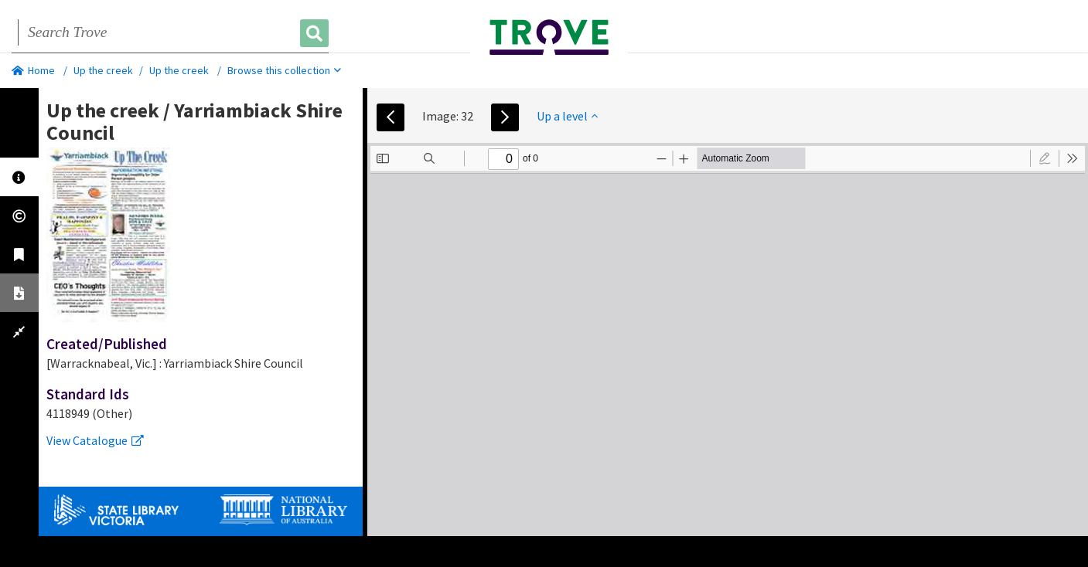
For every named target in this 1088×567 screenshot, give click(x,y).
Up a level (567, 116)
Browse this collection (284, 70)
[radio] (1045, 158)
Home (33, 70)
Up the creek (103, 70)
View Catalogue (95, 440)
